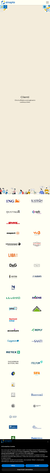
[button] (47, 442)
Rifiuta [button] (13, 465)
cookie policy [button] (30, 453)
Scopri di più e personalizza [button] (25, 469)
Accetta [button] (37, 465)
